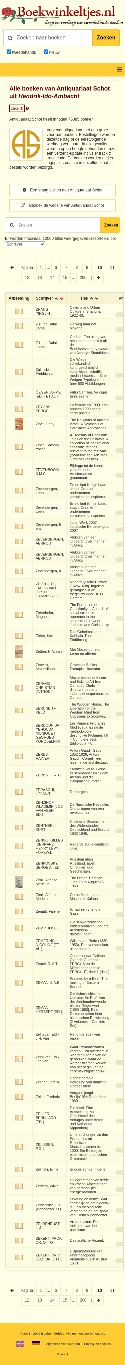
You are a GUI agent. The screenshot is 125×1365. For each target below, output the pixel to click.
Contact (62, 1354)
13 (39, 277)
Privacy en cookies (97, 1344)
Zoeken (106, 37)
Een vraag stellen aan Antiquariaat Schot (62, 190)
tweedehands (24, 52)
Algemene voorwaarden (63, 1344)
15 (65, 277)
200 (83, 277)
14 (52, 277)
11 (112, 267)
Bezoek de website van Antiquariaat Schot (62, 205)
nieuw (54, 52)
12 (27, 277)
